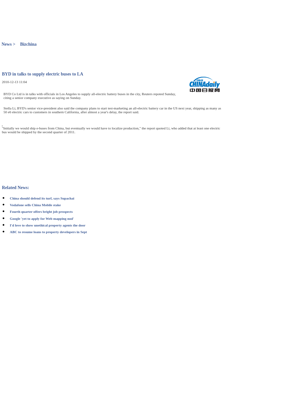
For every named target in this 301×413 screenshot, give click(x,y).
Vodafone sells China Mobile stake (35, 205)
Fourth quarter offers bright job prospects (41, 211)
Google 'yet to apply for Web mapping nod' (42, 218)
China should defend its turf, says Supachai (42, 198)
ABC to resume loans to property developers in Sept (48, 232)
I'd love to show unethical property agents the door (48, 225)
